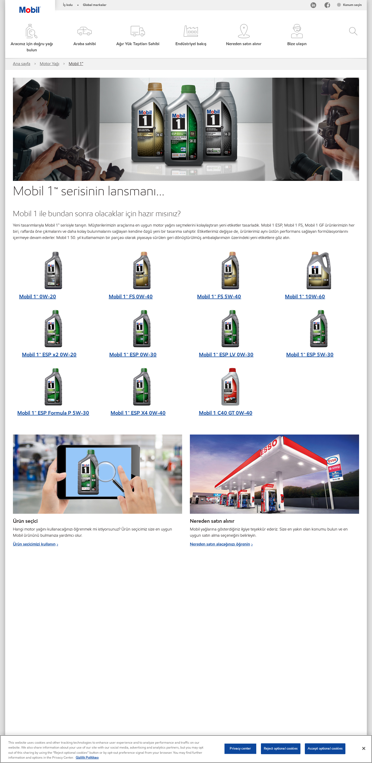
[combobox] (307, 707)
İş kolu (68, 5)
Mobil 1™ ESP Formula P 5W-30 (53, 412)
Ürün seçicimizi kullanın (34, 544)
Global (41, 706)
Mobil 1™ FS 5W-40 (219, 296)
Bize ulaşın (64, 706)
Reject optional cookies (281, 748)
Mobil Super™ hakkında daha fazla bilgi (224, 637)
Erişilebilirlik (192, 706)
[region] (186, 749)
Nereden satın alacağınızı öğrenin (220, 544)
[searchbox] (302, 707)
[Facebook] (327, 6)
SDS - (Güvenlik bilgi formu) (152, 706)
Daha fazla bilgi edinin (33, 662)
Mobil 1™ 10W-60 (305, 296)
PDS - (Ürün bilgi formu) (101, 706)
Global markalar (94, 5)
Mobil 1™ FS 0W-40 (131, 296)
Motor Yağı (49, 63)
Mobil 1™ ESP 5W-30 (310, 354)
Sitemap (20, 706)
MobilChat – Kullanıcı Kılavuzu (37, 716)
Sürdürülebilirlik (82, 716)
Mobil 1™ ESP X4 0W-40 (138, 412)
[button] (85, 38)
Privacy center (240, 748)
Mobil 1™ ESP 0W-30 (133, 354)
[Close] (363, 748)
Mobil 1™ (76, 63)
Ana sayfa (21, 63)
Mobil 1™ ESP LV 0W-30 (226, 354)
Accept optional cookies (325, 748)
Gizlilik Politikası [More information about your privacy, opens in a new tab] (87, 757)
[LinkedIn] (313, 6)
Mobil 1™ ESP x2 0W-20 (49, 354)
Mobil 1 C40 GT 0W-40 (225, 412)
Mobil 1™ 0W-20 (37, 296)
